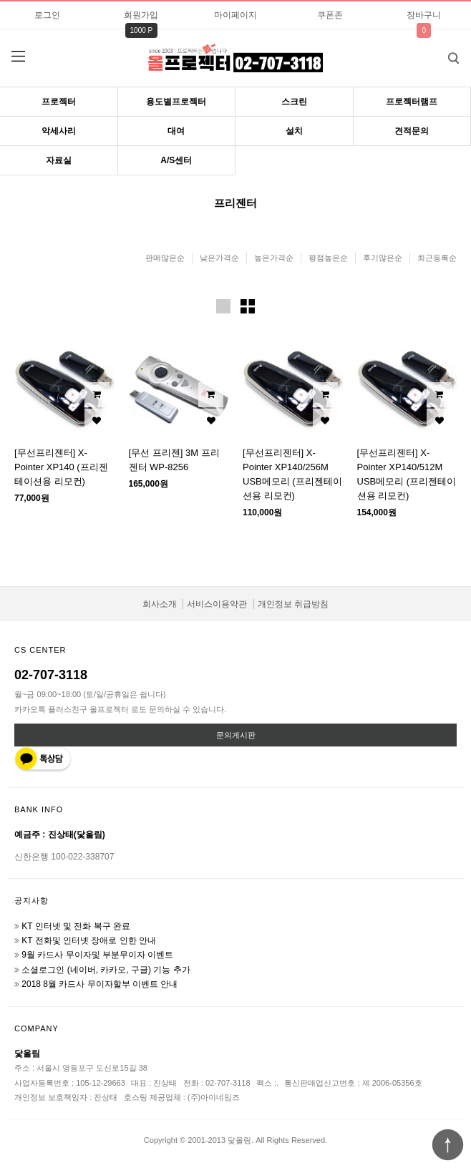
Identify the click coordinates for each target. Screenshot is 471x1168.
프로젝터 (59, 102)
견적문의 (411, 131)
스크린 (294, 102)
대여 (176, 131)
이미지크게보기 (223, 306)
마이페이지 (235, 15)
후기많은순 (382, 257)
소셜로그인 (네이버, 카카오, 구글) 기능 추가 (105, 970)
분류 (18, 56)
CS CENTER (40, 650)
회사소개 (159, 604)
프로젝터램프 (411, 102)
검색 (442, 53)
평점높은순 (328, 257)
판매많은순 (165, 257)
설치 (294, 131)
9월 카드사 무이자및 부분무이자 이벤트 (97, 955)
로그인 (47, 15)
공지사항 (31, 900)
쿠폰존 (330, 15)
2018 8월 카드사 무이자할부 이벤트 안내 (99, 984)
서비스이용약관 (217, 604)
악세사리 (59, 131)
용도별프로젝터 (176, 102)
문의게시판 (236, 735)
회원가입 (141, 15)
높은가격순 (273, 257)
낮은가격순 (219, 257)
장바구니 (424, 15)
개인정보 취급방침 (293, 604)
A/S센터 (176, 160)
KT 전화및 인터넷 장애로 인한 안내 (88, 940)
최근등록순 (437, 257)
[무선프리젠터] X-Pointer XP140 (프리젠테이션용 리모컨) (61, 467)
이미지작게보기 (247, 306)
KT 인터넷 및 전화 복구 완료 (75, 926)
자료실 (59, 160)
